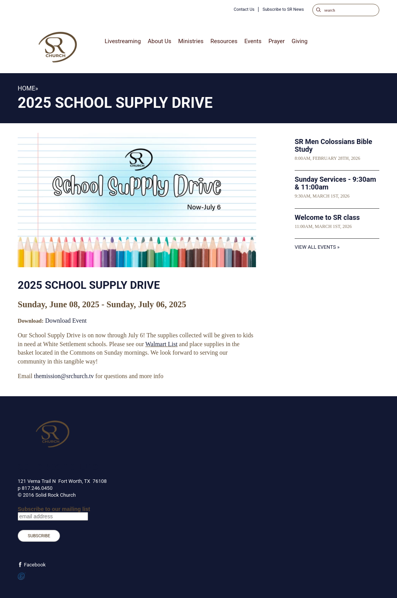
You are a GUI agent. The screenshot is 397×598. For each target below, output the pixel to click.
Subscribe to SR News (283, 9)
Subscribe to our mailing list (54, 509)
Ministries (191, 41)
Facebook (34, 564)
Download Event (66, 320)
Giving (299, 41)
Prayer (277, 41)
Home (26, 88)
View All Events (315, 247)
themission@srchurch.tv (64, 376)
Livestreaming (123, 41)
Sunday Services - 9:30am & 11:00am (335, 183)
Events (252, 41)
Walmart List (161, 344)
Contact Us (244, 9)
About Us (159, 41)
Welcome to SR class (327, 217)
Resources (223, 41)
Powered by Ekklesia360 (22, 576)
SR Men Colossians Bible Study (333, 145)
